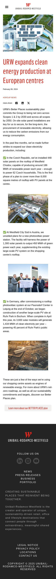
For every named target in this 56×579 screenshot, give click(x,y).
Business (28, 478)
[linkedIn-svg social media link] (19, 461)
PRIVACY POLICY (28, 548)
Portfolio (28, 482)
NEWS (28, 471)
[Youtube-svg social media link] (36, 461)
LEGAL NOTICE (28, 545)
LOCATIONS (28, 552)
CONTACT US (28, 556)
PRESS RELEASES (28, 475)
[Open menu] (7, 7)
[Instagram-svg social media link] (28, 461)
